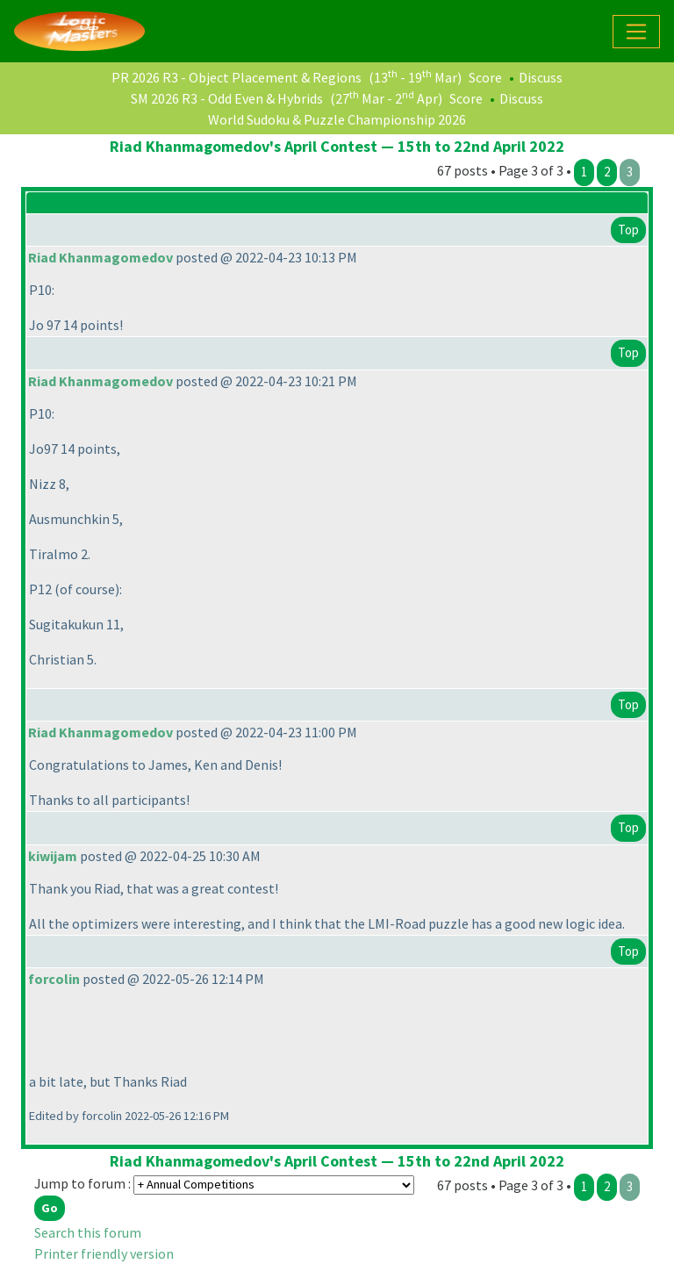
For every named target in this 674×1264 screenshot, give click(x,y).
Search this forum (87, 1232)
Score (485, 77)
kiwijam (52, 856)
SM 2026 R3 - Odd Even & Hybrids (227, 98)
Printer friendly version (104, 1253)
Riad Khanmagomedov (100, 257)
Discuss (541, 77)
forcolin (54, 979)
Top (628, 229)
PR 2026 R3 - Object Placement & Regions (236, 77)
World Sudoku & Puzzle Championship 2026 (337, 119)
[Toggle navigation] (636, 31)
